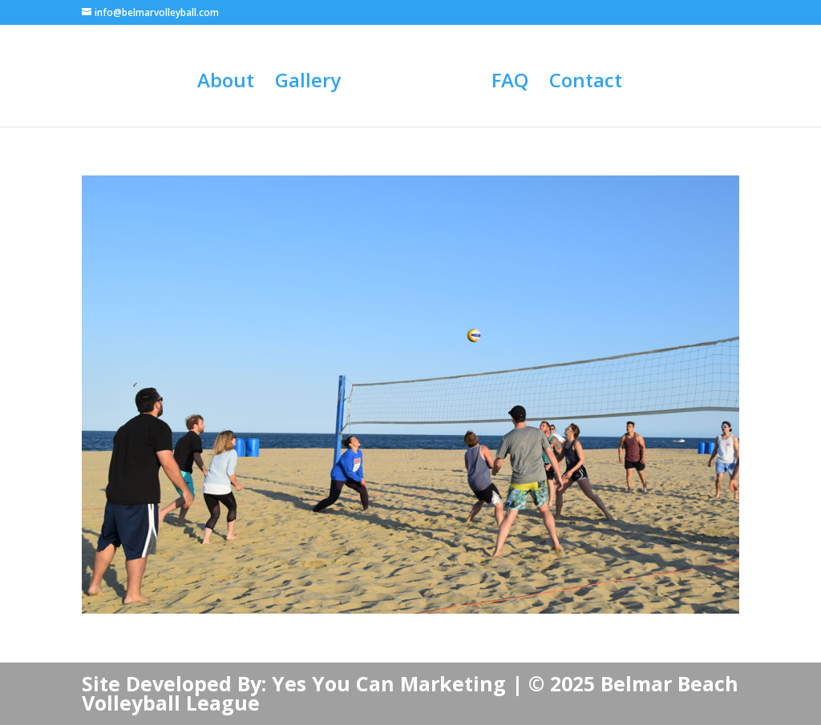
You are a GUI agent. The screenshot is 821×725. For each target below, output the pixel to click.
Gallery (308, 84)
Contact (585, 84)
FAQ (509, 84)
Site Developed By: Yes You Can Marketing (294, 683)
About (225, 84)
